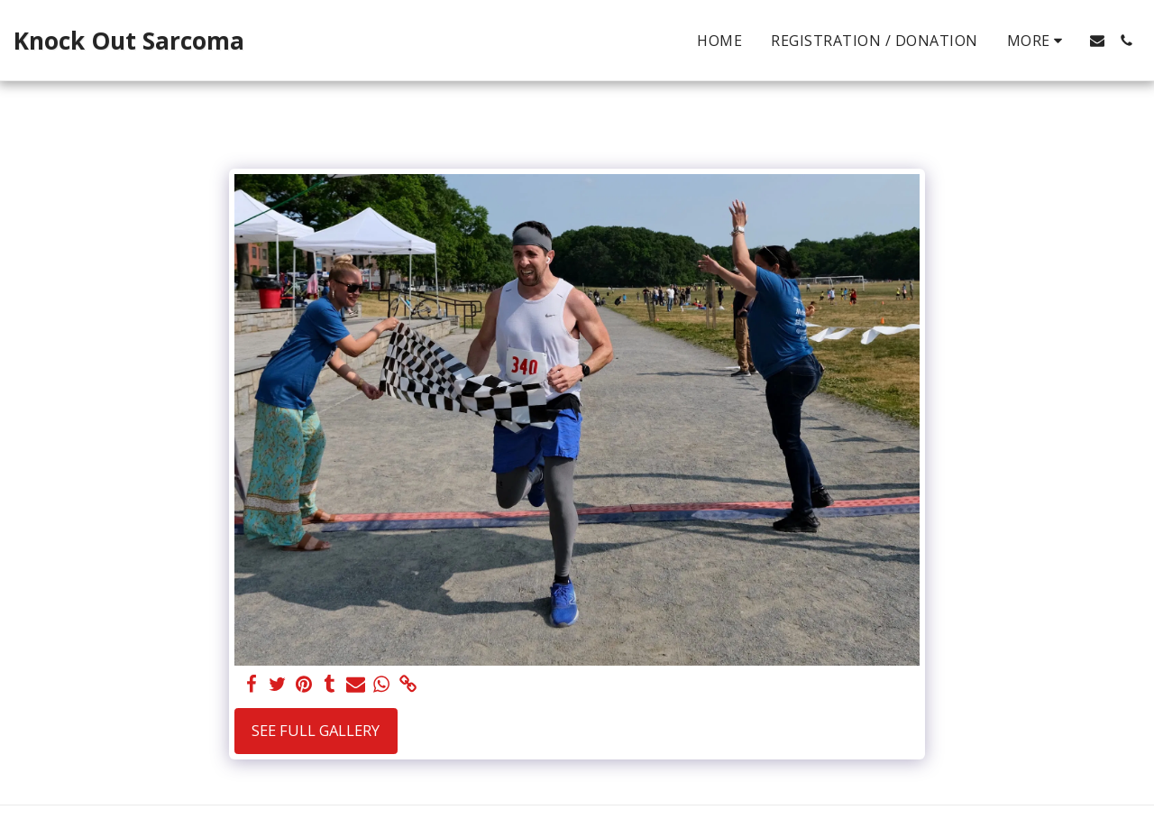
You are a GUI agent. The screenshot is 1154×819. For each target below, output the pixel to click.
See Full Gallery (316, 730)
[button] (1097, 40)
